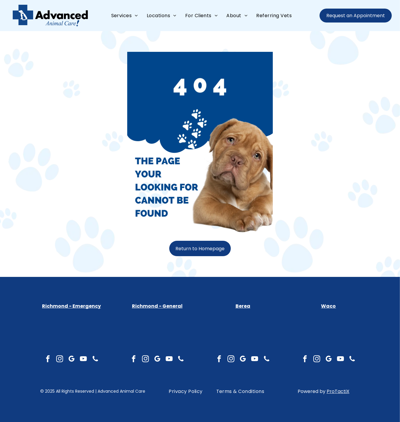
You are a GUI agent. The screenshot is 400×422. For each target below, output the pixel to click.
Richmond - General (157, 306)
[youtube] (83, 359)
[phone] (95, 359)
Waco (328, 306)
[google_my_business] (71, 359)
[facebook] (48, 359)
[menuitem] (124, 15)
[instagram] (59, 359)
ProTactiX (338, 391)
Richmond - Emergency (71, 306)
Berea (243, 306)
